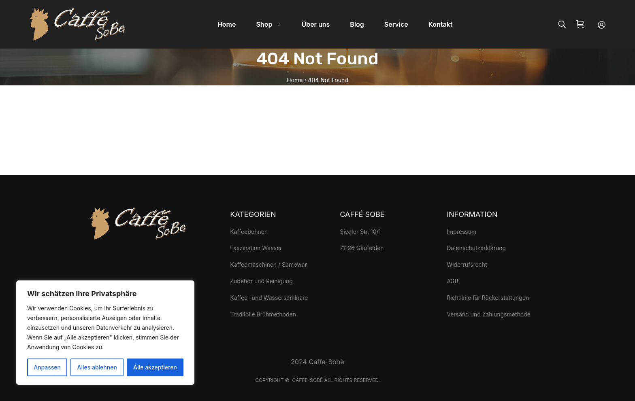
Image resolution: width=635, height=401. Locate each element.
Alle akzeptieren (155, 367)
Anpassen (47, 367)
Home (295, 79)
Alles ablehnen (97, 367)
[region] (105, 332)
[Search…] (562, 24)
